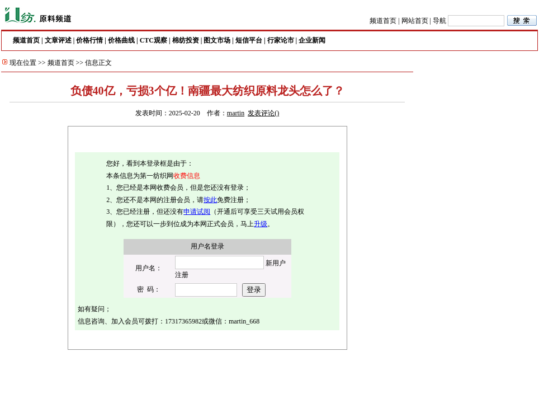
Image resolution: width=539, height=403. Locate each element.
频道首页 (383, 21)
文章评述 (58, 40)
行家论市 (280, 40)
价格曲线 (121, 40)
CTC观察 (153, 40)
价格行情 (89, 40)
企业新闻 (312, 40)
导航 (439, 21)
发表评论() (263, 113)
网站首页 (414, 21)
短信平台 (248, 40)
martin (235, 113)
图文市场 (217, 40)
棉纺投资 (185, 40)
